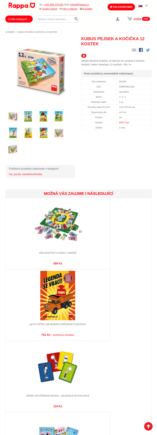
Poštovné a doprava (21, 385)
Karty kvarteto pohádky (29, 317)
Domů (9, 32)
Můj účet (86, 372)
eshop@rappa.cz (79, 4)
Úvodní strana (49, 8)
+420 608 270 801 (54, 4)
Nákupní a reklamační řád (24, 381)
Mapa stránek (53, 372)
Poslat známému (134, 50)
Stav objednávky (91, 376)
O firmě (13, 372)
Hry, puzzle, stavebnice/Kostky (25, 174)
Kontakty (87, 8)
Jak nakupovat (17, 376)
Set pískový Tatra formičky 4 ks (78, 317)
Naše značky (16, 394)
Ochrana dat (16, 389)
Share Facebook (141, 50)
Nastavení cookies (70, 421)
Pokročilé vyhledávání (59, 381)
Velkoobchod (121, 6)
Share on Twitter (148, 50)
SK (146, 5)
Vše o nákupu (69, 8)
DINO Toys (124, 122)
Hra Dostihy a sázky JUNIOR (29, 249)
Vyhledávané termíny (57, 376)
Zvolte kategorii (17, 19)
